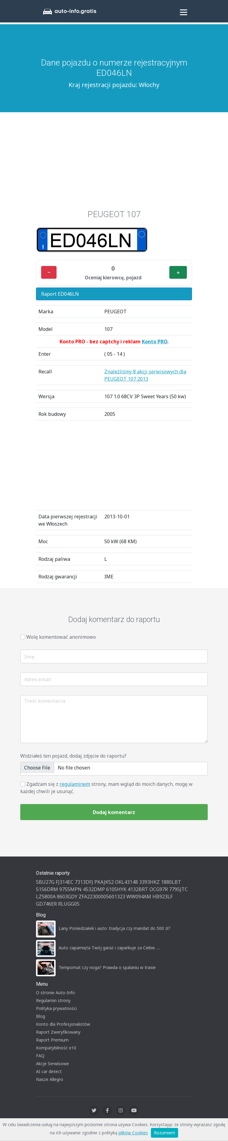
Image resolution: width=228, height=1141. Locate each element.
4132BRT (138, 889)
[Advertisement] (114, 157)
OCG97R (158, 889)
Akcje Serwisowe (52, 1063)
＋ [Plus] (178, 272)
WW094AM (138, 896)
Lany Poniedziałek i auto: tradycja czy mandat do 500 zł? (115, 928)
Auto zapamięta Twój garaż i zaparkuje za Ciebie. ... (109, 948)
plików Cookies (133, 1133)
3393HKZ (149, 882)
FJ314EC (64, 882)
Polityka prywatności (56, 1008)
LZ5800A (46, 896)
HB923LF (162, 896)
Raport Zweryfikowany (58, 1032)
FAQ (40, 1056)
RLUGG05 (69, 903)
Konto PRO (154, 341)
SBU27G (45, 882)
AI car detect (49, 1071)
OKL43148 (126, 882)
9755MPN (70, 889)
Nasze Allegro (49, 1079)
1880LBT (171, 882)
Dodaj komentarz (114, 812)
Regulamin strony (53, 1000)
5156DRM (47, 889)
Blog (40, 1016)
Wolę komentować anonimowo (61, 637)
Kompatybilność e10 (56, 1048)
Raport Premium (52, 1040)
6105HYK (116, 889)
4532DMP (94, 889)
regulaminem (75, 784)
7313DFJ (84, 882)
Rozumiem (164, 1133)
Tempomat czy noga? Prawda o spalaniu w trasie (107, 967)
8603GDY (67, 896)
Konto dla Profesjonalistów (63, 1024)
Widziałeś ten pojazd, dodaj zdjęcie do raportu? (73, 755)
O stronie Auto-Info (55, 992)
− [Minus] (48, 272)
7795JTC (178, 889)
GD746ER (46, 903)
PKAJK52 (104, 882)
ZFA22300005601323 (102, 896)
